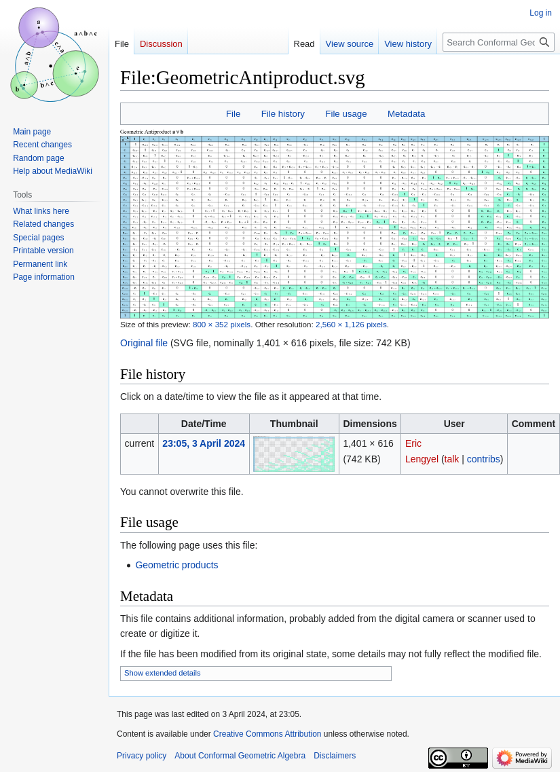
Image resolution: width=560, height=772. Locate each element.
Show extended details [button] (162, 673)
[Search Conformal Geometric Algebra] (499, 42)
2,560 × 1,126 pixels (351, 324)
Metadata (406, 114)
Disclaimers (335, 755)
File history (283, 114)
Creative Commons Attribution (267, 734)
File (233, 114)
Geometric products (176, 564)
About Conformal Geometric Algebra (239, 755)
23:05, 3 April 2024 (203, 443)
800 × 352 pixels (221, 324)
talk (452, 459)
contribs (483, 459)
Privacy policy (141, 755)
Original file (144, 342)
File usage (346, 114)
